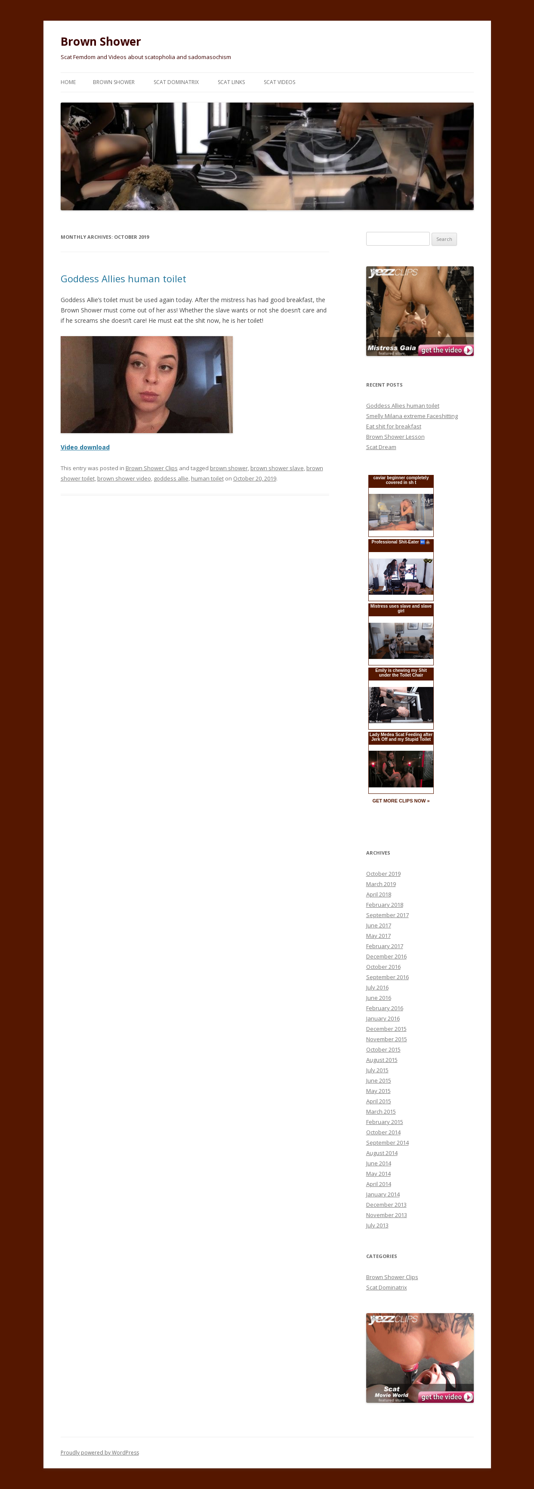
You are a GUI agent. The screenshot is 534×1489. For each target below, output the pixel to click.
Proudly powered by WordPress (100, 1452)
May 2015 (378, 1091)
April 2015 (378, 1101)
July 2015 (377, 1070)
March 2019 (381, 884)
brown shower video (124, 478)
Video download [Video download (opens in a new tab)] (85, 447)
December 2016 (386, 956)
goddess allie (171, 478)
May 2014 (378, 1173)
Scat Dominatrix (176, 82)
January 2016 (383, 1018)
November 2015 (386, 1039)
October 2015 (383, 1049)
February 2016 (384, 1008)
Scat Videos (279, 82)
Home (68, 82)
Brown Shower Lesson (395, 436)
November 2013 (386, 1215)
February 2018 (384, 904)
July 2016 (377, 987)
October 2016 (383, 967)
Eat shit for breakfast (393, 426)
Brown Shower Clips (152, 468)
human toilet (207, 478)
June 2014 (378, 1163)
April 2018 (378, 894)
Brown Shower (101, 41)
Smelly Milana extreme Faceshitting (412, 416)
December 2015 (386, 1029)
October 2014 (383, 1132)
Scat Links (231, 82)
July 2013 (377, 1225)
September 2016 (387, 977)
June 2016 (378, 998)
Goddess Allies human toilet (123, 278)
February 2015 (384, 1122)
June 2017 (378, 925)
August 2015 (382, 1060)
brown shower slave (277, 468)
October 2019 (383, 873)
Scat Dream (381, 447)
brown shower (229, 468)
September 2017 (387, 915)
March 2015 (381, 1111)
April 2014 (378, 1184)
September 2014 (387, 1142)
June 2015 (378, 1080)
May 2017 (378, 936)
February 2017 (384, 946)
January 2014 (383, 1194)
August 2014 (382, 1153)
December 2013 (386, 1204)
